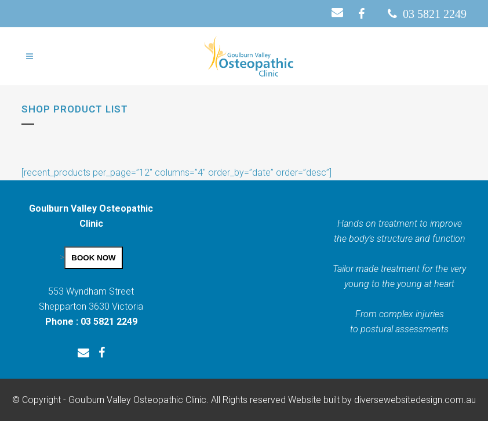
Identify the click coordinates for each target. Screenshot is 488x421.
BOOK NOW (93, 257)
